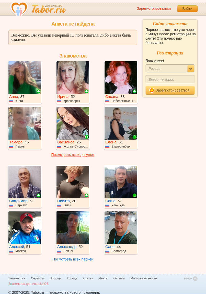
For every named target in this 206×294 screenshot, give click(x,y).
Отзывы (119, 278)
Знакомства (16, 278)
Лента (103, 278)
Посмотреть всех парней (72, 259)
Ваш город (154, 61)
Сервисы (37, 278)
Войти (187, 9)
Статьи (88, 278)
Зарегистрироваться (154, 8)
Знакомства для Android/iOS (28, 284)
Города (72, 278)
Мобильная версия (144, 278)
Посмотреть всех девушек (73, 155)
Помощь (55, 278)
